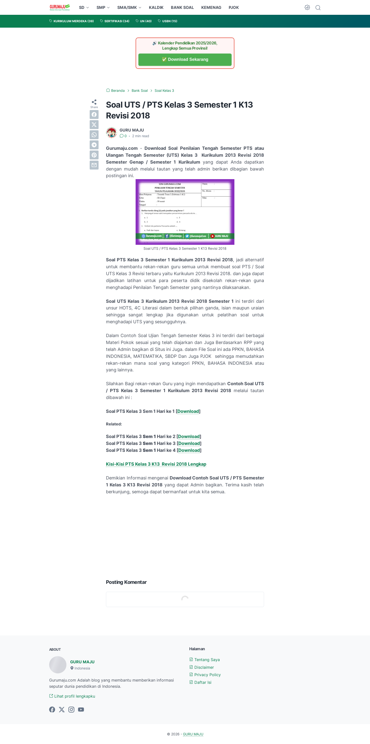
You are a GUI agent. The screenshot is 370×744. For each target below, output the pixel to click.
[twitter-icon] (62, 710)
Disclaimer (201, 667)
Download (188, 411)
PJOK (234, 7)
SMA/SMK (127, 7)
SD (81, 7)
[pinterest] (94, 155)
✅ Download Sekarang (185, 59)
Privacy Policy (205, 674)
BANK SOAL (182, 7)
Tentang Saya (204, 659)
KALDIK (156, 7)
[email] (94, 165)
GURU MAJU (82, 661)
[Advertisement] (185, 535)
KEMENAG (211, 7)
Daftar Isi (200, 682)
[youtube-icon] (81, 710)
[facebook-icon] (52, 710)
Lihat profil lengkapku (72, 696)
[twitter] (94, 124)
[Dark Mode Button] (307, 7)
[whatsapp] (94, 134)
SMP (101, 7)
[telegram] (94, 144)
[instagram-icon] (71, 710)
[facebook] (94, 114)
